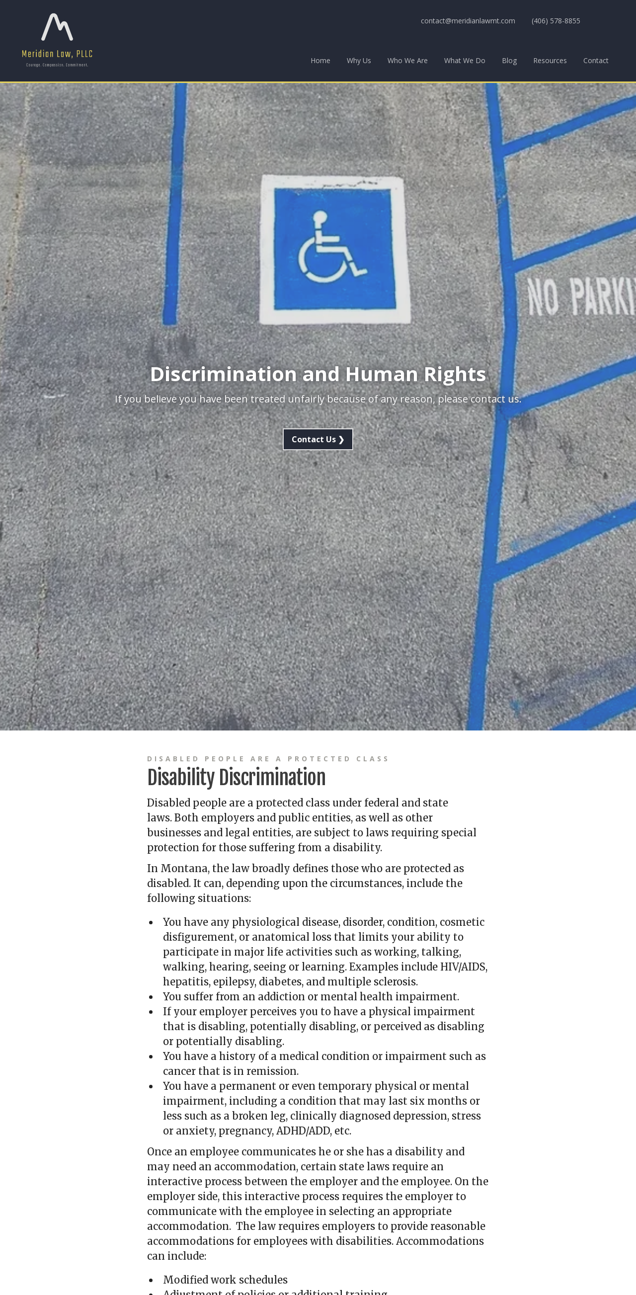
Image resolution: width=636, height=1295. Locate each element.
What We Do (464, 60)
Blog (509, 60)
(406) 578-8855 (556, 20)
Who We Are (408, 60)
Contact (596, 60)
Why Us (359, 60)
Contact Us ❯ (318, 439)
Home (320, 60)
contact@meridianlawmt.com (468, 20)
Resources (550, 60)
